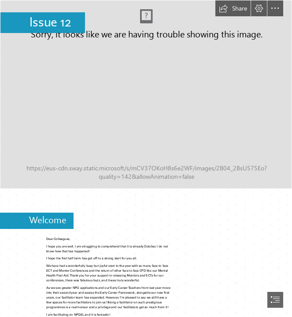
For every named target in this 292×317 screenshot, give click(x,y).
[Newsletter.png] (146, 94)
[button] (233, 8)
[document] (146, 158)
